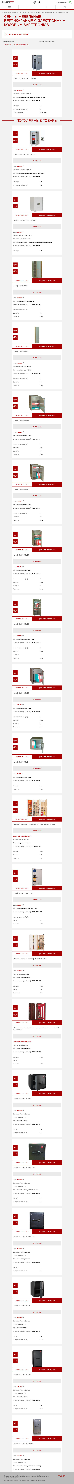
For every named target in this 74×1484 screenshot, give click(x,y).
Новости (18, 1452)
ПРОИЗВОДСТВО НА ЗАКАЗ (45, 1430)
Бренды (17, 1450)
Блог (16, 1457)
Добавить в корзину (43, 74)
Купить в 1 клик (27, 74)
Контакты (18, 1460)
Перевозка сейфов (45, 1452)
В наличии (37, 86)
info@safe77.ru (35, 1440)
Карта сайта (19, 1462)
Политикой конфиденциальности (37, 1480)
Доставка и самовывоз (47, 1455)
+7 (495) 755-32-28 (61, 2)
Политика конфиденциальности (26, 1465)
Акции (41, 1450)
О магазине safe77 (21, 1455)
